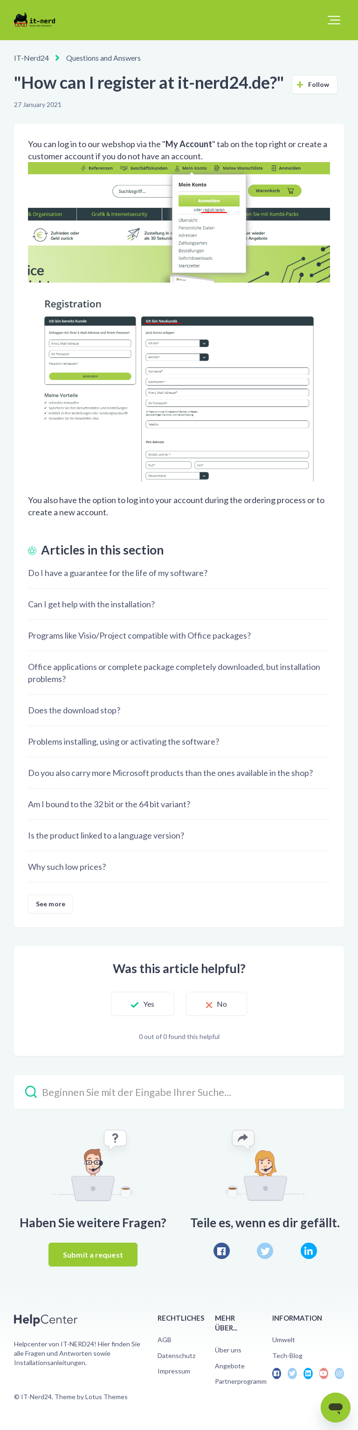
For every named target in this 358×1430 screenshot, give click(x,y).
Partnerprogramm (241, 1381)
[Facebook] (221, 1251)
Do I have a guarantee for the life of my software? (117, 573)
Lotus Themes (106, 1397)
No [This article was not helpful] (222, 1003)
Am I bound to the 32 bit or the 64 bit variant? (109, 804)
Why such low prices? (67, 866)
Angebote (230, 1366)
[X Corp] (265, 1251)
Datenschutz (176, 1355)
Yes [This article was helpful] (148, 1003)
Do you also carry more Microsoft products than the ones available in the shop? (170, 773)
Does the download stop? (74, 710)
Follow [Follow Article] (319, 84)
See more (50, 904)
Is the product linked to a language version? (106, 835)
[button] (334, 20)
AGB (165, 1340)
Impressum (174, 1371)
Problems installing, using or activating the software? (123, 741)
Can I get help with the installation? (91, 604)
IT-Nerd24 (31, 57)
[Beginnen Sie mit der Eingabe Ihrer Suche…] (179, 1092)
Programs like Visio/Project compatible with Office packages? (139, 635)
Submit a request (93, 1254)
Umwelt (283, 1340)
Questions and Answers (103, 57)
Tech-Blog (287, 1355)
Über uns (228, 1350)
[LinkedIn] (309, 1251)
